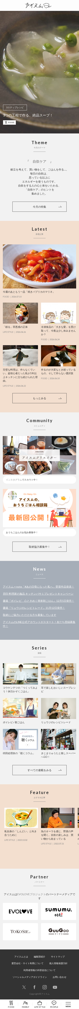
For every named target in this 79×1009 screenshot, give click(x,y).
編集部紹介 (39, 956)
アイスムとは (21, 956)
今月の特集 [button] (39, 206)
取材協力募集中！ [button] (39, 546)
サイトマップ (58, 956)
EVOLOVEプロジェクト (31, 894)
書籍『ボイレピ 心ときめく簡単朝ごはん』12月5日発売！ (38, 600)
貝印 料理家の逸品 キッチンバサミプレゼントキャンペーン (38, 593)
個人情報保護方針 (58, 963)
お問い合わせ (59, 977)
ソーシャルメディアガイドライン (30, 977)
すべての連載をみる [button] (39, 770)
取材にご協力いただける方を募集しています (29, 614)
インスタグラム (14, 479)
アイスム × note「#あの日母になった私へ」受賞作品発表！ (38, 586)
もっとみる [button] (39, 398)
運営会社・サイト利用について (27, 963)
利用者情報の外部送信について (39, 970)
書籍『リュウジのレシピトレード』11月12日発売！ (34, 607)
